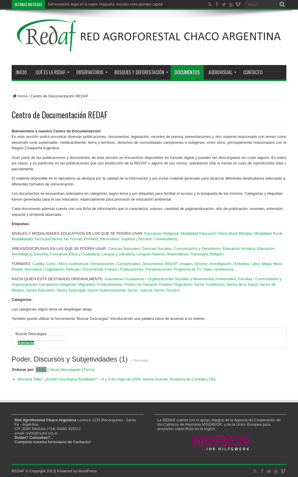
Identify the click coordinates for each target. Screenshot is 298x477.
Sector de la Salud (241, 284)
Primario (91, 239)
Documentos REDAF (160, 264)
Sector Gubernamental (106, 290)
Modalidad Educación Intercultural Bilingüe (216, 233)
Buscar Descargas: (31, 334)
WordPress (87, 471)
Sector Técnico (166, 290)
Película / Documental (84, 269)
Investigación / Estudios (229, 264)
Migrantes (86, 284)
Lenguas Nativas (150, 254)
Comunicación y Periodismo (197, 248)
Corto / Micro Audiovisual (67, 264)
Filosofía (41, 254)
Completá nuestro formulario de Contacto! (53, 442)
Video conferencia (218, 269)
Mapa (266, 264)
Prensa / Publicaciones (124, 269)
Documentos (187, 72)
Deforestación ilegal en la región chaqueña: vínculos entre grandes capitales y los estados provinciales (127, 4)
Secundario (109, 239)
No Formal (73, 239)
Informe (200, 264)
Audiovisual (222, 72)
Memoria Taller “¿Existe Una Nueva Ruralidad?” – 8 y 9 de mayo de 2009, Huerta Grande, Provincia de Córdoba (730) (116, 379)
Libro (255, 264)
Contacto (252, 72)
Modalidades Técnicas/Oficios (37, 239)
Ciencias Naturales (124, 248)
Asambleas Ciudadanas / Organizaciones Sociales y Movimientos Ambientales (170, 279)
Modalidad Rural (268, 233)
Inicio (21, 72)
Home (20, 96)
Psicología (199, 254)
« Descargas (140, 360)
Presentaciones (159, 269)
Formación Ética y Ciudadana (75, 254)
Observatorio (92, 72)
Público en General (140, 284)
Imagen (186, 264)
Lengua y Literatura (118, 254)
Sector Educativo (40, 290)
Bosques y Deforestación (141, 72)
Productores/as (109, 284)
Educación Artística (239, 248)
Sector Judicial (139, 290)
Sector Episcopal (71, 290)
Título (41, 369)
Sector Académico (209, 284)
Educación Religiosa (161, 233)
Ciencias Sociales (157, 248)
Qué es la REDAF (53, 72)
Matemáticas (177, 254)
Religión (217, 254)
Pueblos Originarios (175, 284)
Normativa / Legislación (44, 269)
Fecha (89, 369)
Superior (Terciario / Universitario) (149, 239)
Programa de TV (187, 269)
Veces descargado (65, 369)
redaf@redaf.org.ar (42, 433)
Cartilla (38, 264)
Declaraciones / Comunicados (115, 264)
